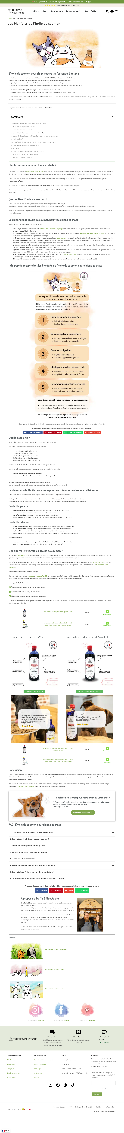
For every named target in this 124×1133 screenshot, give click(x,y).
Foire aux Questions (40, 1083)
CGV (69, 1125)
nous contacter (104, 1061)
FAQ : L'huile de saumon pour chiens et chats (25, 155)
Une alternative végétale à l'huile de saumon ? (26, 145)
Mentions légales (59, 1125)
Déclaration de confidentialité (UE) (104, 1130)
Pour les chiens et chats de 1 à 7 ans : (28, 636)
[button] (107, 11)
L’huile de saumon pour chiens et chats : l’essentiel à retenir (29, 123)
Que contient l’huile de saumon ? (22, 130)
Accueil (10, 18)
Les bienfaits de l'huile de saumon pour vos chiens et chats (29, 133)
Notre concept (11, 1083)
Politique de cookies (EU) (83, 1125)
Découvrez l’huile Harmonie (25, 786)
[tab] (62, 833)
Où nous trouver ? (12, 1096)
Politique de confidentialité (105, 1125)
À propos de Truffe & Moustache (22, 158)
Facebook (66, 1039)
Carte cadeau (38, 1091)
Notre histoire (11, 1078)
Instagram (41, 1038)
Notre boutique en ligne (13, 1091)
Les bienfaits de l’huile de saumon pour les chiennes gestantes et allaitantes (34, 142)
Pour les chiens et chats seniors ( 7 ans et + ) (87, 636)
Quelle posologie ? (18, 139)
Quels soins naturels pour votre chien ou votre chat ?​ (28, 151)
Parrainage (37, 1087)
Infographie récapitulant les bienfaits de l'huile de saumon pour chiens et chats (35, 136)
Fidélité (36, 1096)
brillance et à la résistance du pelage (51, 229)
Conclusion (16, 148)
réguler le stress (61, 238)
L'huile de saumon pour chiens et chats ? (24, 127)
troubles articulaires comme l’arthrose (92, 233)
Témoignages (10, 1087)
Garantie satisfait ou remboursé (43, 1078)
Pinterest (92, 1039)
